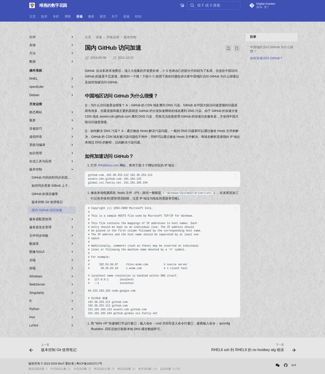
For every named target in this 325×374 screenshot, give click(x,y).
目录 (253, 37)
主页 (32, 16)
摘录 (91, 16)
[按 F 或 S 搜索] (213, 5)
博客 (68, 16)
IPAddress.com (108, 165)
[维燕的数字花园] (32, 5)
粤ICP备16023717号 (89, 363)
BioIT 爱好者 (66, 363)
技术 (44, 16)
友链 (126, 16)
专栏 (56, 16)
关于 (114, 16)
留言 (103, 16)
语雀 (79, 16)
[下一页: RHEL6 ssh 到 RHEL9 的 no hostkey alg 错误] (252, 349)
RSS (138, 16)
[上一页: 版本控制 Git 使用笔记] (54, 349)
